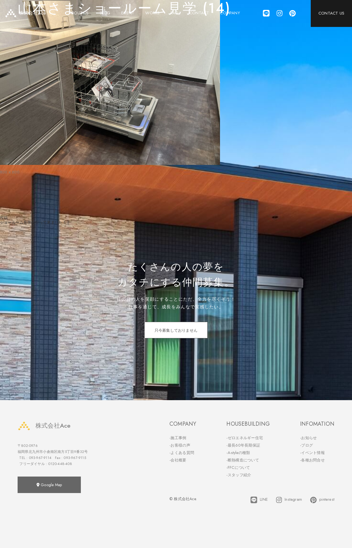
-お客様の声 (179, 445)
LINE (259, 500)
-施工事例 (177, 438)
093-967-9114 (40, 457)
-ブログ (306, 445)
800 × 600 (10, 172)
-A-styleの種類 (238, 452)
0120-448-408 (60, 463)
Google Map (49, 485)
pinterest (322, 500)
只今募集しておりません (176, 330)
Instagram (289, 500)
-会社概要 (177, 460)
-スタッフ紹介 (238, 475)
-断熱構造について (242, 460)
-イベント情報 (312, 452)
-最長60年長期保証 (243, 445)
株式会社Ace (44, 425)
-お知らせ (308, 438)
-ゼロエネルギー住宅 (244, 438)
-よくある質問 (181, 452)
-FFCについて (238, 467)
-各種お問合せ (312, 460)
